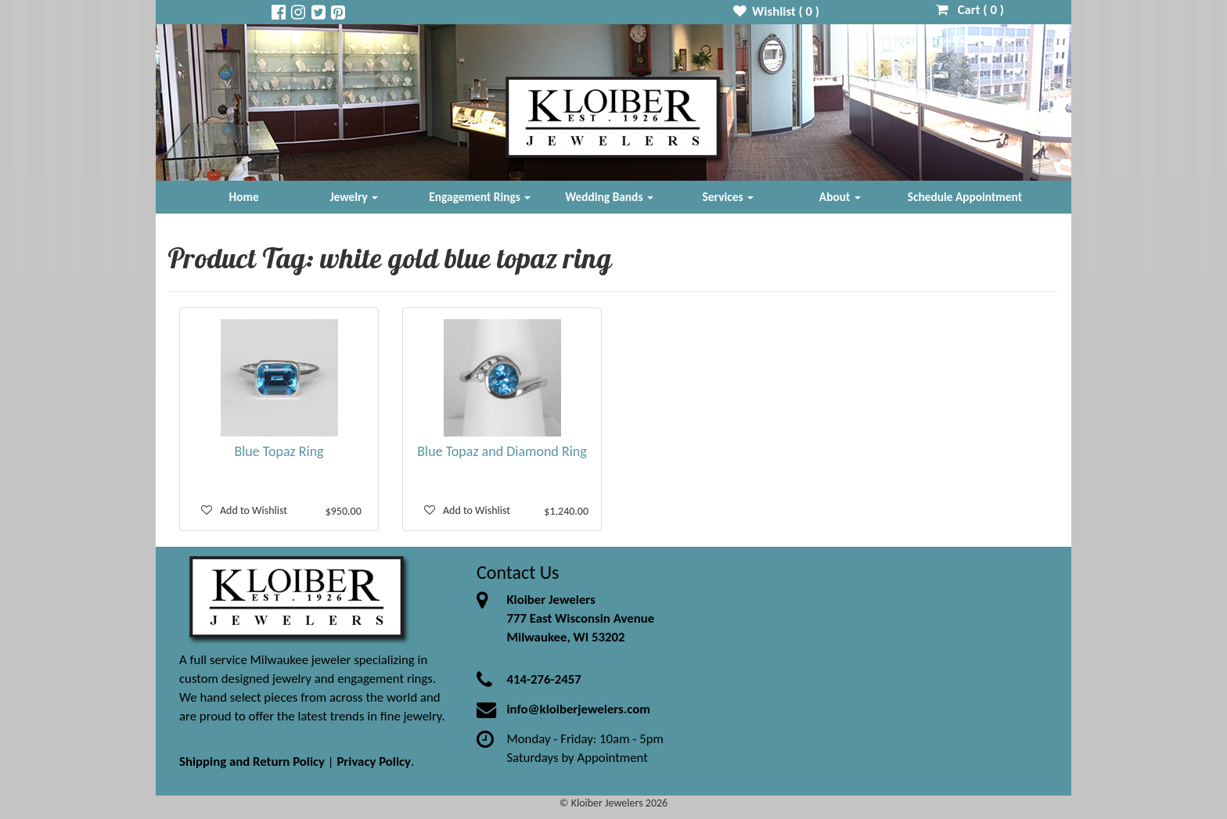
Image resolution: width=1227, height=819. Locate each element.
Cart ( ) (970, 10)
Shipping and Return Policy (252, 761)
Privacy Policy (373, 761)
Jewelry (353, 196)
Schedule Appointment (965, 196)
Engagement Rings (480, 196)
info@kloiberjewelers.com (578, 709)
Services (728, 196)
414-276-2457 (543, 679)
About (840, 196)
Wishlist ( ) (776, 11)
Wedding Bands (609, 196)
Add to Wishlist (244, 510)
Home (244, 196)
